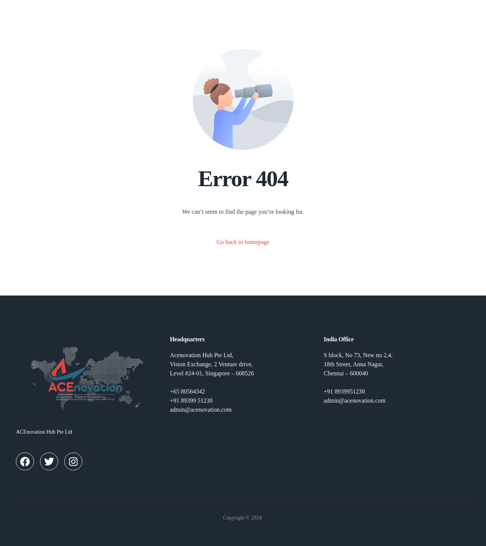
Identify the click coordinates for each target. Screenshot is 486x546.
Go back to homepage (243, 242)
